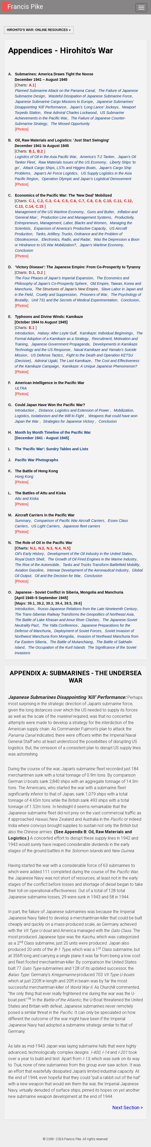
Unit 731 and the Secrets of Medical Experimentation (74, 300)
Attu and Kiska (27, 498)
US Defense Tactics (47, 355)
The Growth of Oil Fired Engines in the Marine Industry (92, 559)
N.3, (51, 548)
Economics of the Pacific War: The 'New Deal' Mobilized (63, 195)
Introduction (24, 333)
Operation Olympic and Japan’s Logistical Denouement (86, 179)
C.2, (41, 201)
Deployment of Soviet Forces (77, 631)
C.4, (58, 201)
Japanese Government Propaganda (60, 344)
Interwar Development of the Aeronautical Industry (87, 570)
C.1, (33, 201)
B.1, (33, 151)
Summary (23, 520)
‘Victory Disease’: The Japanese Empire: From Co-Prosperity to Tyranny (78, 267)
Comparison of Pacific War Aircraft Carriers (69, 520)
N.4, (59, 548)
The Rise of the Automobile (37, 565)
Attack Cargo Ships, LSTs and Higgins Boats (59, 168)
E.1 (32, 328)
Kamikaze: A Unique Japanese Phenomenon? (99, 366)
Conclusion (24, 250)
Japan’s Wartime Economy (101, 245)
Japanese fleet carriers (81, 526)
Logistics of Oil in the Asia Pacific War (45, 157)
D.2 (40, 272)
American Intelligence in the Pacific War (49, 383)
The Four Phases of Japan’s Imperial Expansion (54, 278)
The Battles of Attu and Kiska (40, 493)
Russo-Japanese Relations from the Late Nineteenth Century (87, 609)
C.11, (118, 201)
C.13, (20, 206)
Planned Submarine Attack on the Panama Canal (55, 90)
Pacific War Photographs (36, 460)
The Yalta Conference (60, 625)
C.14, (30, 206)
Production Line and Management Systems (76, 217)
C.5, (66, 201)
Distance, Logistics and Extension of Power (74, 410)
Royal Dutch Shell (29, 559)
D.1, (33, 272)
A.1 (32, 85)
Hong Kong (24, 476)
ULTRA (21, 388)
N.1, (34, 548)
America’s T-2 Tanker (97, 157)
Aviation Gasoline (29, 570)
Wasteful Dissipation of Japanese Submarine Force (90, 96)
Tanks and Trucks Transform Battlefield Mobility (101, 565)
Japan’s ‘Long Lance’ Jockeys (94, 107)
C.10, (108, 201)
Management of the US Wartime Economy (49, 212)
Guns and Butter (100, 212)
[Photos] (21, 129)
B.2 (40, 151)
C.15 (40, 206)
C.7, (82, 201)
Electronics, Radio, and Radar (65, 239)
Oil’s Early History (29, 554)
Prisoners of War (93, 294)
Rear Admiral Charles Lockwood (70, 113)
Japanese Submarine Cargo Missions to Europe (54, 101)
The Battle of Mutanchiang (71, 642)
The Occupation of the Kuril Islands (56, 647)
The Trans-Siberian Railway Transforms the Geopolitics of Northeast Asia (74, 614)
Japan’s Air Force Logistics (56, 173)
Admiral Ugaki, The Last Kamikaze (63, 361)
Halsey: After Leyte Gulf (57, 333)
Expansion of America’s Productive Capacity (70, 228)
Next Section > (127, 1107)
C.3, (49, 201)
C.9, (99, 201)
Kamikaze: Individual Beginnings (106, 333)
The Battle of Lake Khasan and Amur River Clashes (57, 620)
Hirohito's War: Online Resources (39, 30)
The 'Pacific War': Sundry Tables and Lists (51, 449)
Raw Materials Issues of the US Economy (72, 162)
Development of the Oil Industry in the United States (89, 554)
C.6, (74, 201)
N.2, (42, 548)
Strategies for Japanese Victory (69, 421)
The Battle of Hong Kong (36, 471)
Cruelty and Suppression (56, 294)
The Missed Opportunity (70, 124)
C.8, (91, 201)
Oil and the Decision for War (58, 576)
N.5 (66, 548)
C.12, (128, 201)
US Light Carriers (45, 526)
